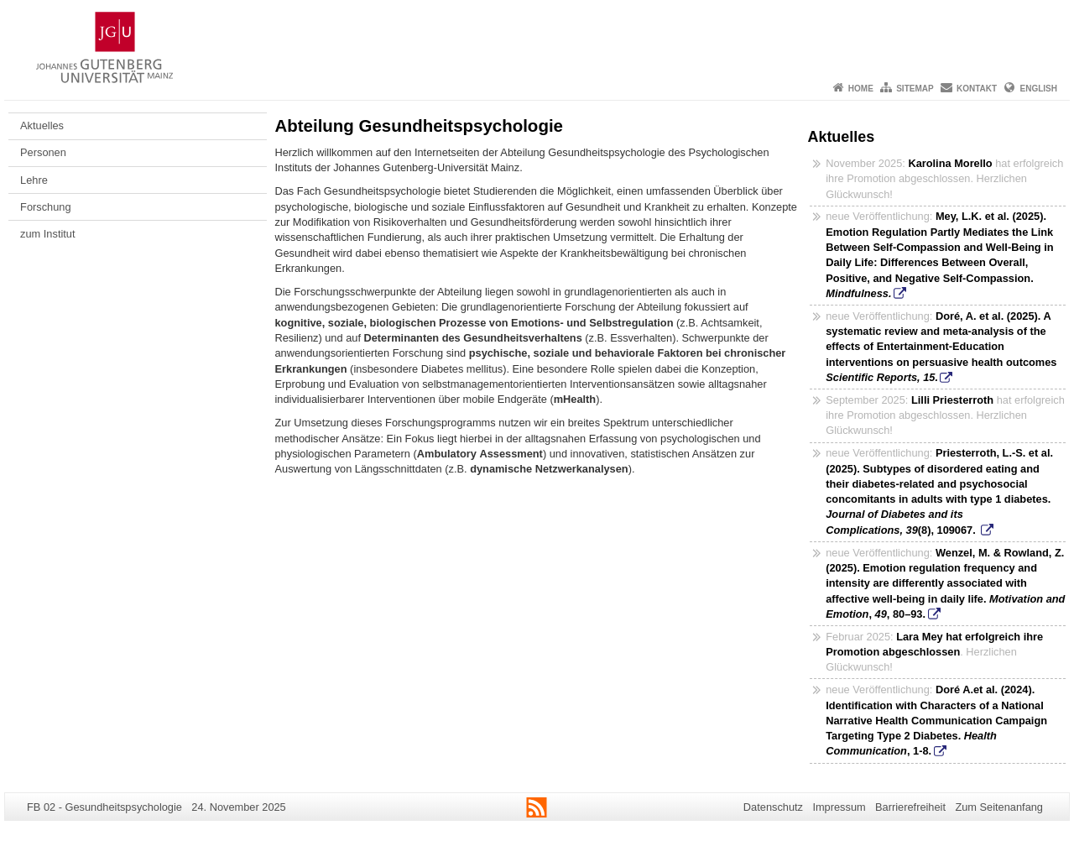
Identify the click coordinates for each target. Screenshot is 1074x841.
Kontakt (977, 88)
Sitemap (914, 88)
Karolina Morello (950, 163)
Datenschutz (773, 807)
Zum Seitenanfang (999, 807)
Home (860, 88)
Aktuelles (42, 125)
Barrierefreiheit (910, 807)
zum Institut (47, 233)
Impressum (838, 807)
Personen (43, 152)
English (1038, 88)
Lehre (34, 180)
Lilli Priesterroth (952, 400)
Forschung (45, 207)
